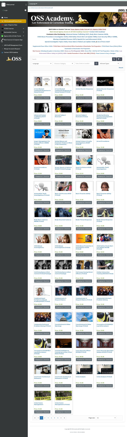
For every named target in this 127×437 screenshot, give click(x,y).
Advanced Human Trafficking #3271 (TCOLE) (40, 116)
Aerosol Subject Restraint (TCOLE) (82, 115)
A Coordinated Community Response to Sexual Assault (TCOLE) (63, 90)
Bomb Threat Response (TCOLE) (105, 220)
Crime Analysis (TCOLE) (104, 377)
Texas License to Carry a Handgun (105, 53)
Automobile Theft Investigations (103, 168)
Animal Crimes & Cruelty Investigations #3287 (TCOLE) (84, 143)
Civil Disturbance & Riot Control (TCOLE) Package (42, 272)
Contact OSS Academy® (46, 8)
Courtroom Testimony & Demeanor (42, 377)
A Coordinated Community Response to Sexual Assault (42, 90)
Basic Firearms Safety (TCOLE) (104, 194)
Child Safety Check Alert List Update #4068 (82, 37)
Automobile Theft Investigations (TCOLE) (42, 194)
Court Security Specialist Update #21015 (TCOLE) (105, 351)
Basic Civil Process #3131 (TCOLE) (63, 194)
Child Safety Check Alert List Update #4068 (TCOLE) (105, 247)
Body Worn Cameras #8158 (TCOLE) (41, 220)
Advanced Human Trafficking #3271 (77, 34)
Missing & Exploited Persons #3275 (64, 39)
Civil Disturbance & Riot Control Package (63, 272)
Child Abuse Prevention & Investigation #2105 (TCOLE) (84, 247)
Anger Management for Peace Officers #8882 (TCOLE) (42, 143)
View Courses (35, 8)
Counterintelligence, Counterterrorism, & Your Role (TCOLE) (63, 352)
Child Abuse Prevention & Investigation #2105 (52, 37)
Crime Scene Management (38, 403)
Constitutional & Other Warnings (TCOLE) (83, 325)
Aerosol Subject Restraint (60, 115)
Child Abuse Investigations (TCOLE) (62, 246)
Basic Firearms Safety (83, 193)
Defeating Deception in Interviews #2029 (52, 51)
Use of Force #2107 (103, 42)
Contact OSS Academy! (97, 32)
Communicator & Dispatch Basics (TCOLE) (84, 299)
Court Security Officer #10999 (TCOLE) (83, 351)
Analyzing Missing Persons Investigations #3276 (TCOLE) (104, 116)
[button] (114, 59)
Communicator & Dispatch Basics (60, 299)
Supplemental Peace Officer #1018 (42, 46)
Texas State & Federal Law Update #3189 (81, 42)
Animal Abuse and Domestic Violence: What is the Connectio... (63, 143)
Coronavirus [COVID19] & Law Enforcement (105, 325)
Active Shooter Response (84, 89)
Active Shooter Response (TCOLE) (105, 89)
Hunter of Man (115, 51)
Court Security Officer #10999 (107, 37)
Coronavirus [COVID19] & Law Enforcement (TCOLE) (42, 352)
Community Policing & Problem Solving (104, 299)
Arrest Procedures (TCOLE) (40, 168)
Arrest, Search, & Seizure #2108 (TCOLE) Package (63, 168)
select (50, 63)
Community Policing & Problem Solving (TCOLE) (42, 325)
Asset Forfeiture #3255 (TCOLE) (83, 168)
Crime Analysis (81, 377)
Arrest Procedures (103, 141)
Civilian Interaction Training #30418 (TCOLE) (105, 272)
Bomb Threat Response (84, 220)
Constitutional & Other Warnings (62, 325)
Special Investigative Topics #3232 (56, 42)
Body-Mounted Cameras (63, 220)
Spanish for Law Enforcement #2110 (89, 39)
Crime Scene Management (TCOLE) (62, 403)
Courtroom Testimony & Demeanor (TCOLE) (63, 377)
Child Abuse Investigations (39, 246)
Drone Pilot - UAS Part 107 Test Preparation (97, 51)
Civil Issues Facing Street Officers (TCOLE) (84, 272)
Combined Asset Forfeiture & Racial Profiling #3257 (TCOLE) (42, 300)
